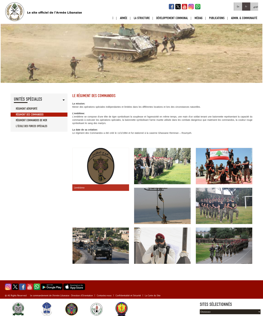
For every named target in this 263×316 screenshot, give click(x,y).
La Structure (142, 18)
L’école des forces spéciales (31, 126)
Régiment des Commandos (30, 114)
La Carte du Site (153, 295)
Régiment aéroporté (26, 108)
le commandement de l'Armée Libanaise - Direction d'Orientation (61, 295)
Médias (199, 18)
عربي (255, 6)
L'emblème (79, 187)
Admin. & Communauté (244, 18)
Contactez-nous (104, 295)
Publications (217, 18)
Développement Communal (172, 18)
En (238, 6)
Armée (123, 18)
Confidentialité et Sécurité (128, 295)
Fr (246, 6)
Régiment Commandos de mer (31, 120)
